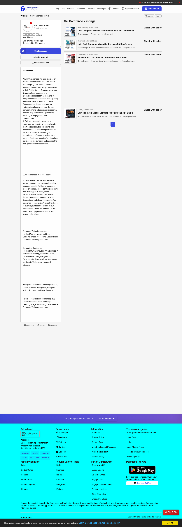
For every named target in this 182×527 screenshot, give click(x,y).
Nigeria (24, 489)
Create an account (106, 418)
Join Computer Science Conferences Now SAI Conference (106, 31)
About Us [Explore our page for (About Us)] (96, 432)
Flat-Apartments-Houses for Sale (141, 432)
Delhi (58, 465)
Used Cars (131, 437)
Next (158, 16)
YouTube (61, 456)
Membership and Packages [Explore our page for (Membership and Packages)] (104, 447)
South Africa (26, 479)
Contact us (26, 517)
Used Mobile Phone (135, 447)
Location (113, 8)
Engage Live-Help (99, 489)
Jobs (129, 442)
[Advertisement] (40, 370)
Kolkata (59, 489)
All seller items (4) (41, 57)
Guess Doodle (98, 470)
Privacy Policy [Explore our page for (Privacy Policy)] (98, 437)
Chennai (60, 479)
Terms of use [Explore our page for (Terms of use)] (97, 442)
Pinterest (52, 325)
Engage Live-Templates (102, 484)
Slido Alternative (99, 494)
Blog (57, 9)
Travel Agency (133, 456)
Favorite (91, 9)
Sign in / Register (130, 8)
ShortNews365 (98, 465)
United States (27, 470)
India (23, 465)
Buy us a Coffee (142, 483)
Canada (24, 475)
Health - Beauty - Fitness (138, 452)
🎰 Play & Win (171, 512)
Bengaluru (60, 484)
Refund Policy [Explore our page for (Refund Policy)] (98, 456)
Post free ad (151, 8)
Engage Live (97, 479)
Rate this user (28, 37)
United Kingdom (28, 484)
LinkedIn (61, 452)
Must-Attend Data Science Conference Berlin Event (102, 57)
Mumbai (60, 470)
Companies (80, 9)
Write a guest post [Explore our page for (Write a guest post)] (100, 452)
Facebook (29, 325)
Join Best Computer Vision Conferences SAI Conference (105, 44)
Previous (149, 16)
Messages (101, 9)
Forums (70, 9)
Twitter (41, 325)
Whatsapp (62, 432)
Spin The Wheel (99, 475)
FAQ (63, 9)
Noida (59, 475)
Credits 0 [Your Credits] (45, 458)
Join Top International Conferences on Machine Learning (105, 113)
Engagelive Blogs (99, 499)
